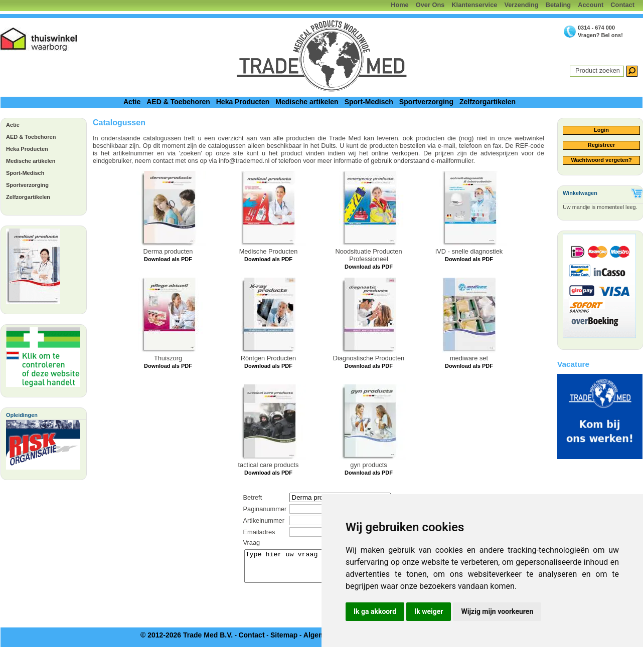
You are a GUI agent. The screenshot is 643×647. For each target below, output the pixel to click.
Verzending (521, 5)
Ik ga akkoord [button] (375, 611)
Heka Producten (243, 102)
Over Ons (430, 5)
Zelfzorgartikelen (487, 102)
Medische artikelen (306, 102)
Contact (622, 5)
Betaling (558, 5)
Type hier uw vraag (318, 566)
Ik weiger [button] (428, 611)
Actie (131, 102)
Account (590, 5)
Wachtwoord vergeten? (601, 160)
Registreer (601, 145)
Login (601, 130)
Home (400, 5)
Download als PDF (168, 259)
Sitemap (283, 635)
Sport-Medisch (369, 102)
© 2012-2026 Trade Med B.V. (186, 635)
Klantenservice (474, 5)
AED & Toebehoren (178, 102)
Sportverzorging (426, 102)
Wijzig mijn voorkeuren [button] (497, 611)
